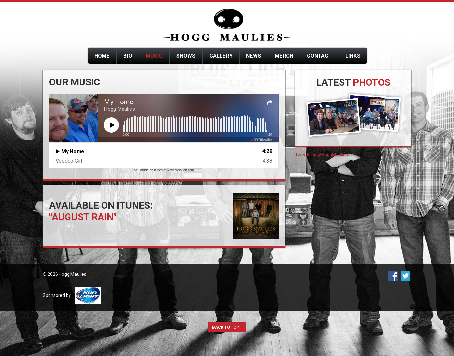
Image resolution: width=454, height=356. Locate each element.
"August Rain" (83, 216)
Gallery (220, 55)
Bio (127, 55)
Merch (284, 55)
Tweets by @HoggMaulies (321, 154)
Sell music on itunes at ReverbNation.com (164, 170)
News (253, 55)
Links (353, 55)
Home (102, 55)
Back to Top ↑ (227, 327)
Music (154, 55)
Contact (319, 55)
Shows (186, 55)
